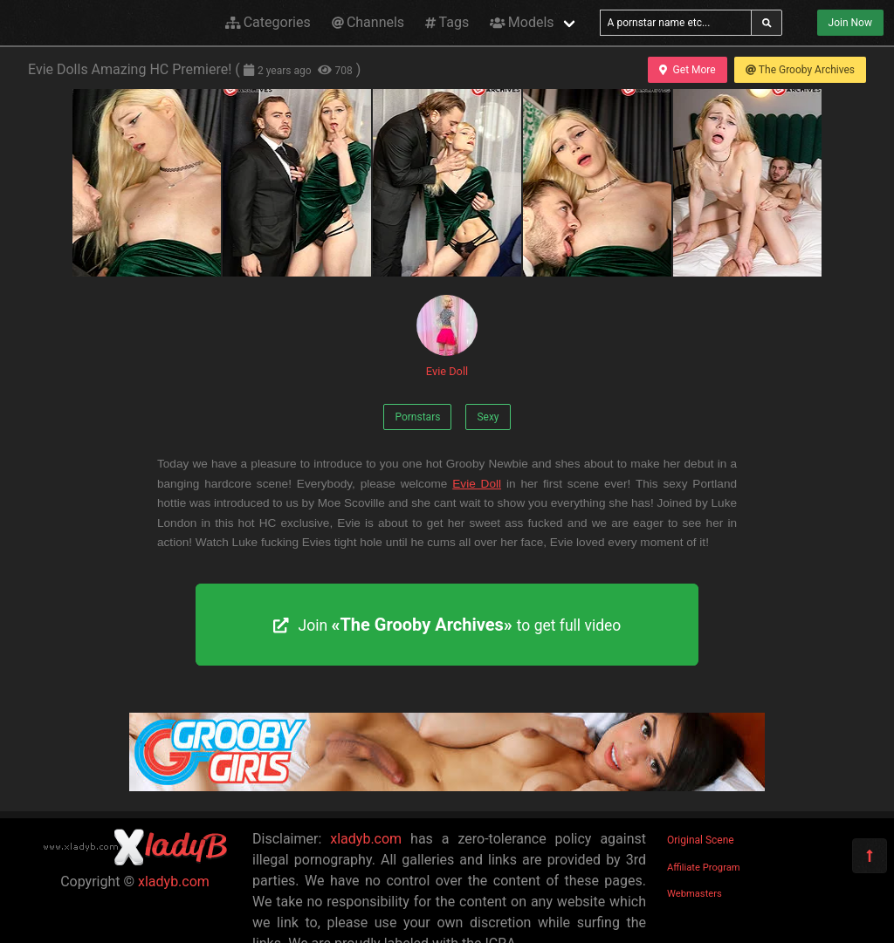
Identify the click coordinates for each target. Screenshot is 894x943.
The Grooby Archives (800, 70)
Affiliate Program (703, 867)
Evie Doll (447, 336)
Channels (368, 22)
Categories (268, 22)
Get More (687, 70)
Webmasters (694, 893)
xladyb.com (174, 881)
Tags (447, 22)
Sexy (488, 417)
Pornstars (417, 417)
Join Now (850, 23)
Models (522, 22)
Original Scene (700, 840)
